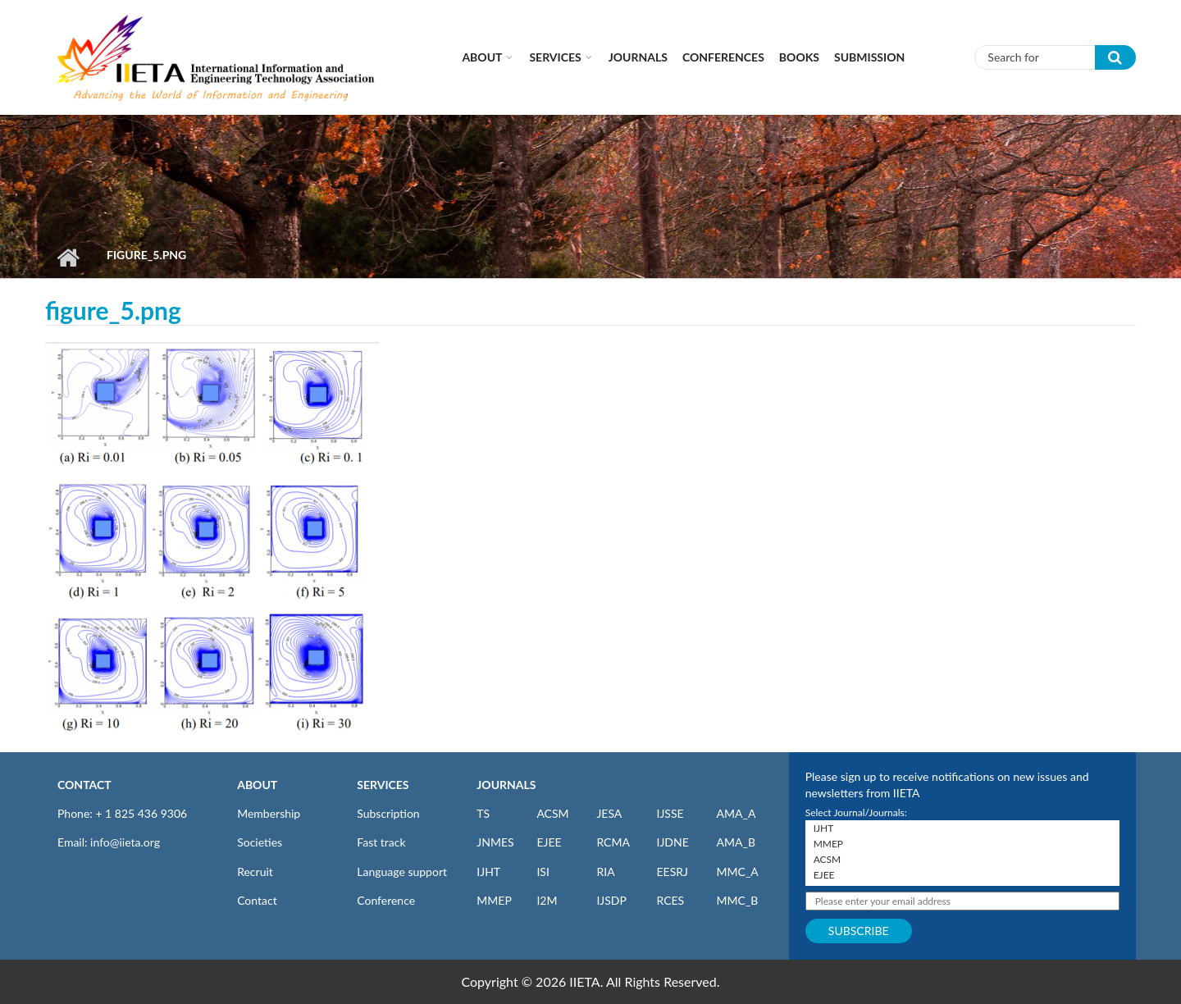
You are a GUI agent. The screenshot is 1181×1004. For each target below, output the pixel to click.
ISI (542, 871)
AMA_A (736, 813)
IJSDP (611, 900)
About (482, 57)
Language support (402, 871)
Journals (638, 57)
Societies (259, 842)
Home (67, 257)
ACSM (552, 813)
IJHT (488, 871)
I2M (546, 900)
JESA (609, 813)
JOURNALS (506, 785)
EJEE (548, 842)
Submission (869, 57)
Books (799, 57)
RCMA (613, 842)
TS (483, 813)
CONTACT (84, 785)
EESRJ (671, 871)
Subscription (388, 813)
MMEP (494, 900)
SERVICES (382, 785)
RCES (670, 900)
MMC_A (738, 871)
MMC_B (738, 900)
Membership (268, 813)
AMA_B (736, 842)
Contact (257, 900)
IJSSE (669, 813)
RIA (605, 871)
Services (555, 57)
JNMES (495, 842)
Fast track (381, 842)
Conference (386, 900)
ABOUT (257, 785)
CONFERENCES (723, 57)
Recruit (255, 871)
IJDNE (672, 842)
